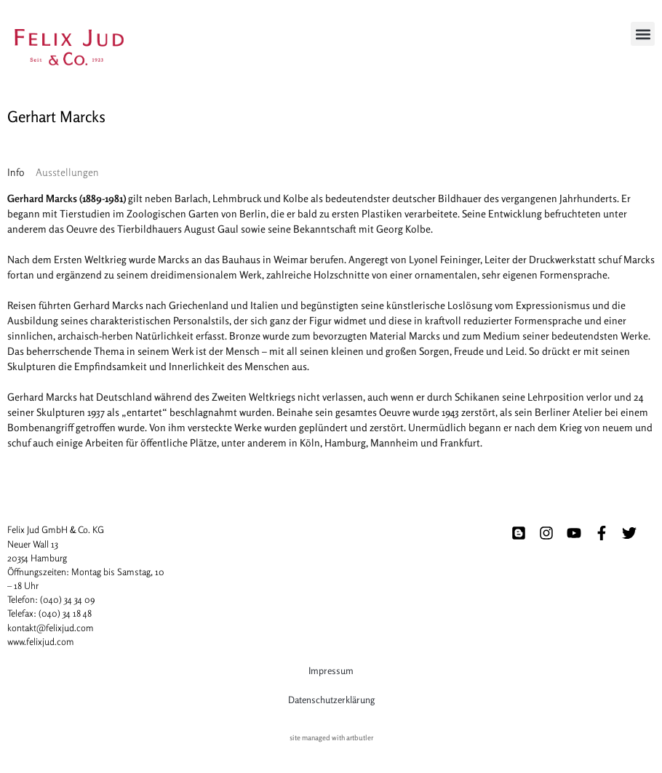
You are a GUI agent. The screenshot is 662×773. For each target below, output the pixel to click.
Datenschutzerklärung (331, 699)
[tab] (16, 172)
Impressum (331, 670)
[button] (643, 34)
